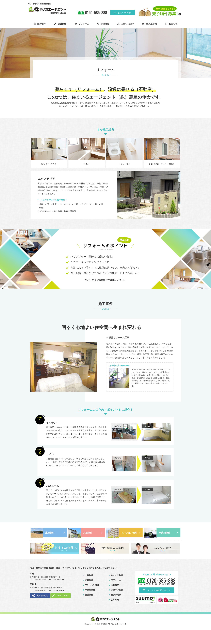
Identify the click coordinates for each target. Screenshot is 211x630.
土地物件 (43, 533)
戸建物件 (80, 533)
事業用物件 (157, 533)
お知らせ (171, 23)
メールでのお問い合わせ (157, 591)
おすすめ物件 (116, 576)
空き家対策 (149, 23)
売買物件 (40, 23)
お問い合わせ (122, 12)
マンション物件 (121, 533)
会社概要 (103, 23)
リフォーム (82, 23)
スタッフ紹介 (125, 23)
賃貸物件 (60, 23)
